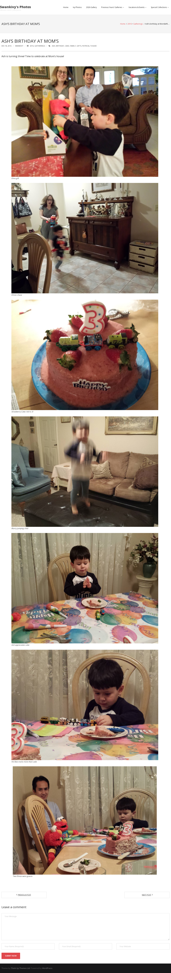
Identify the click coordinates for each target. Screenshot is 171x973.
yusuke (93, 46)
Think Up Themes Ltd (20, 968)
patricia (85, 46)
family (73, 46)
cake (67, 46)
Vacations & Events (136, 7)
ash (53, 46)
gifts (79, 46)
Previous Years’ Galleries (111, 7)
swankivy (19, 46)
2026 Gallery (91, 7)
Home (65, 7)
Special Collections (159, 7)
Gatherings (138, 24)
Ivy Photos (77, 7)
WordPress (47, 968)
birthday (60, 46)
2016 (130, 24)
